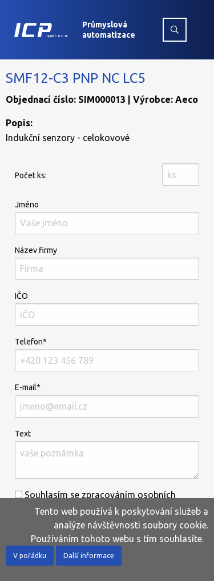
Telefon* (107, 354)
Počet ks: (31, 175)
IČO (107, 308)
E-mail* (107, 400)
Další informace (88, 555)
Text (107, 454)
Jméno (107, 217)
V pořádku (29, 555)
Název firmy (107, 263)
